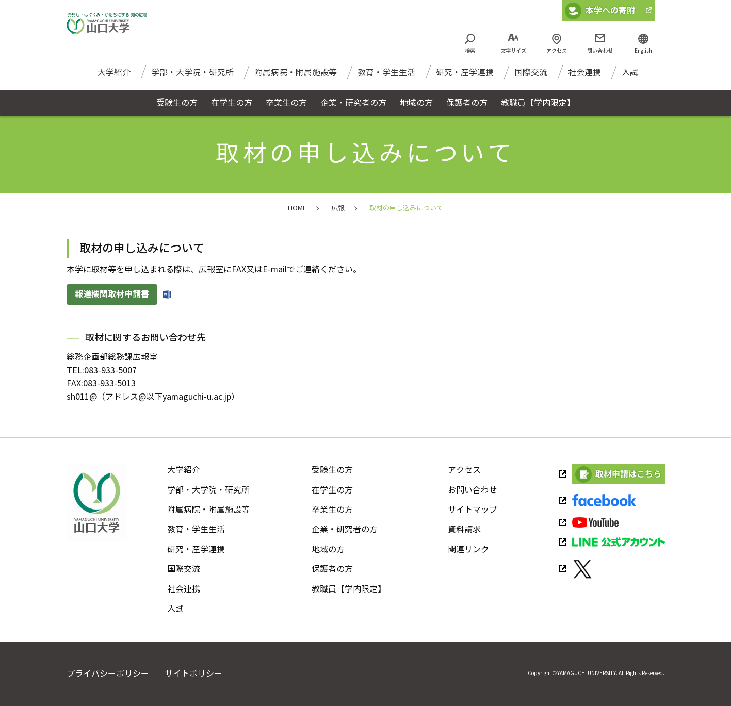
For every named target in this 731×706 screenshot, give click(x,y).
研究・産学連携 (465, 77)
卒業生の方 (332, 510)
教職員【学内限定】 (349, 589)
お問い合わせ (472, 490)
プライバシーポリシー (108, 674)
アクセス (556, 50)
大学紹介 (114, 77)
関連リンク (468, 549)
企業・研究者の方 (345, 529)
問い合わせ (600, 50)
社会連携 (584, 77)
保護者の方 (332, 569)
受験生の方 (332, 470)
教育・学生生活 (386, 77)
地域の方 (328, 549)
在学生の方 (332, 490)
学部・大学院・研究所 (192, 77)
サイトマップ (472, 510)
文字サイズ (513, 50)
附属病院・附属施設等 (295, 77)
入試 (630, 77)
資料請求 (464, 529)
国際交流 (530, 77)
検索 (470, 50)
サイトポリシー (193, 674)
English (643, 50)
